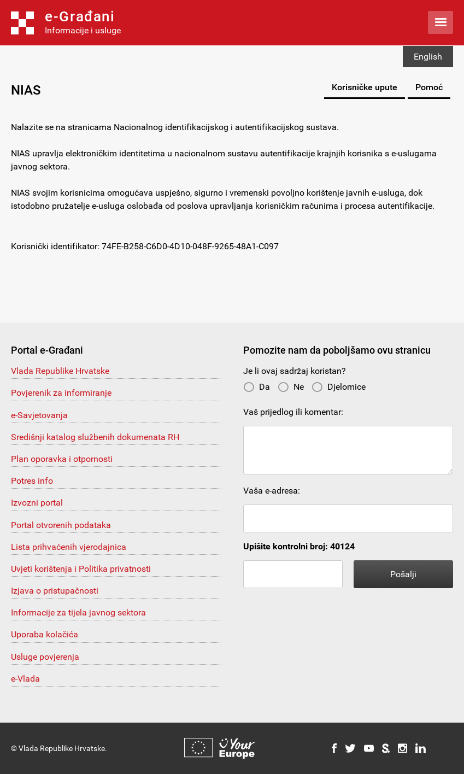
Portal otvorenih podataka (61, 525)
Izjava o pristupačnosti (54, 590)
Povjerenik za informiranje (61, 393)
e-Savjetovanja (39, 415)
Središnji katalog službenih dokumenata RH (95, 437)
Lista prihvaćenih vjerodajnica (68, 547)
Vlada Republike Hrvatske (60, 371)
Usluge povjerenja (45, 657)
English (428, 56)
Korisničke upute (364, 87)
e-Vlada (25, 678)
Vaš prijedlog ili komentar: (293, 412)
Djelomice (339, 387)
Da (256, 387)
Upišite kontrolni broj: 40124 (299, 546)
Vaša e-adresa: (271, 490)
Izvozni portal (37, 502)
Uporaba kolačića (44, 634)
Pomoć (429, 87)
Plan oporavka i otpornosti (62, 459)
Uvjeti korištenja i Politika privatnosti (81, 569)
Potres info (32, 481)
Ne (291, 387)
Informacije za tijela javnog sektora (78, 612)
